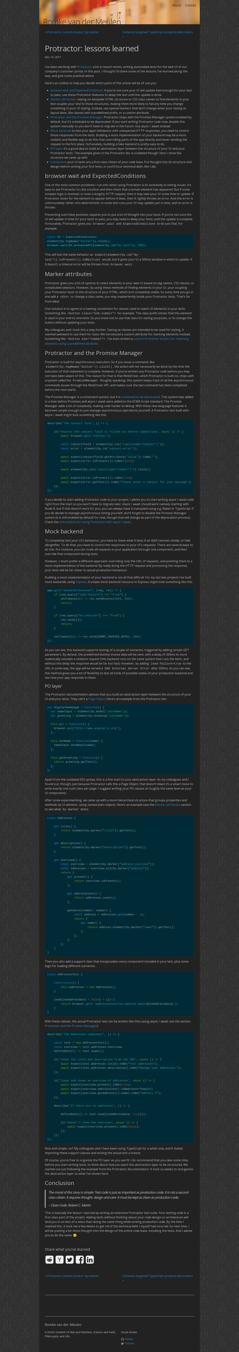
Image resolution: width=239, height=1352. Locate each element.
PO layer (56, 148)
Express (81, 578)
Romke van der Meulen (82, 21)
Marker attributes (63, 99)
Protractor (84, 67)
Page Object (96, 695)
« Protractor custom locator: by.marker (72, 32)
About (176, 5)
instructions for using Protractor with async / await (95, 519)
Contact (190, 5)
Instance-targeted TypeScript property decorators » (157, 34)
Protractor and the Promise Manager (76, 117)
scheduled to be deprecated (140, 394)
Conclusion (58, 162)
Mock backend (60, 131)
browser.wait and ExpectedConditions (76, 90)
